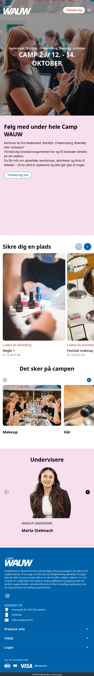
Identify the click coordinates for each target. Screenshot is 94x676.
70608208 (16, 614)
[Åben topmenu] (89, 10)
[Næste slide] (87, 255)
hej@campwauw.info (22, 620)
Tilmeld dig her (18, 175)
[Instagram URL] (7, 596)
